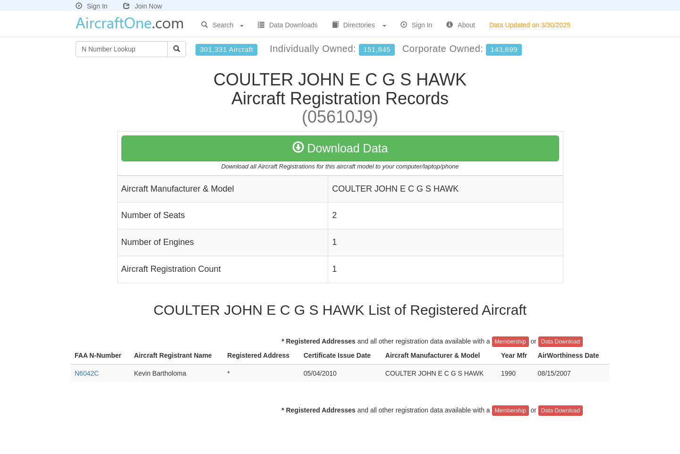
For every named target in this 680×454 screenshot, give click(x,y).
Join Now (142, 6)
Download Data (340, 148)
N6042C (87, 373)
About (460, 25)
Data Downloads (288, 25)
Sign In (92, 6)
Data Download (560, 341)
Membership (510, 341)
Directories (359, 25)
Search (222, 25)
